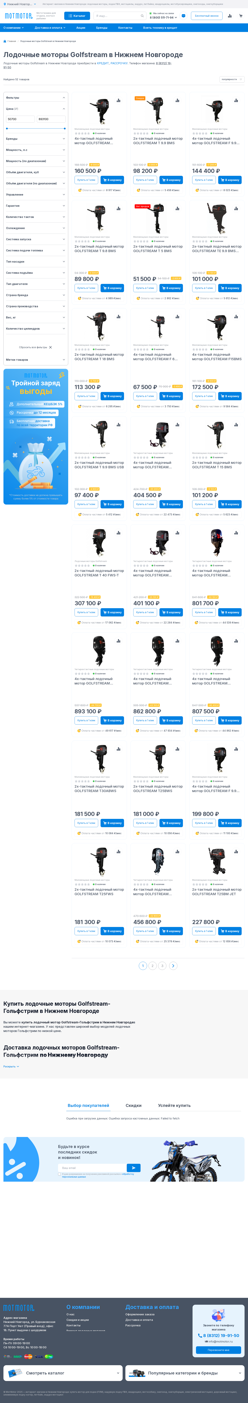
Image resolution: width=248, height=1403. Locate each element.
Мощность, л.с (36, 150)
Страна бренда (36, 295)
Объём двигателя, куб (36, 172)
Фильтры (36, 97)
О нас (70, 1314)
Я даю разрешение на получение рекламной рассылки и (98, 1175)
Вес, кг (36, 317)
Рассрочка (133, 1325)
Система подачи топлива (36, 250)
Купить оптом (135, 1331)
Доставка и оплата (139, 1320)
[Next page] (173, 966)
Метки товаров (36, 359)
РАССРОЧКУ (119, 63)
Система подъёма (36, 272)
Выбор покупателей (88, 1105)
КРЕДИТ (103, 63)
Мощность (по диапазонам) (36, 161)
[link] (48, 41)
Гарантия (36, 205)
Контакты (73, 1325)
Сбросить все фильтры (36, 347)
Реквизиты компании (81, 1342)
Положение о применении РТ (87, 1336)
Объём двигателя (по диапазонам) (36, 183)
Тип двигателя (36, 284)
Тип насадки (36, 261)
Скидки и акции (77, 1320)
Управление (36, 194)
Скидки (134, 1105)
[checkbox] (59, 1174)
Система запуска (36, 239)
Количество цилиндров (36, 328)
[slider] (7, 128)
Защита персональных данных (147, 1336)
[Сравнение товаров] (230, 16)
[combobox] (232, 79)
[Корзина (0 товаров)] (241, 16)
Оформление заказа (139, 1314)
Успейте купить (174, 1105)
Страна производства (36, 306)
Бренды (36, 138)
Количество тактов (36, 217)
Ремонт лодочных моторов (85, 1331)
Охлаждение (36, 228)
